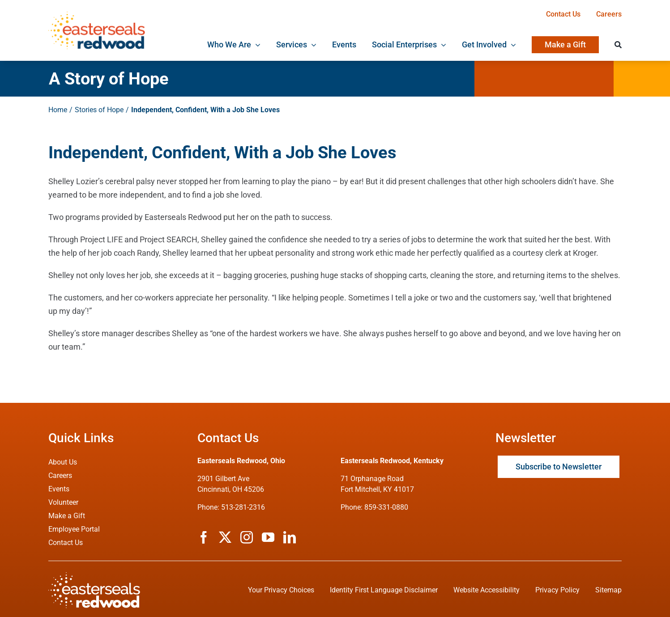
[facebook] (203, 537)
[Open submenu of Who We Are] (255, 45)
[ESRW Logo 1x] (96, 15)
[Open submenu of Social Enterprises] (441, 45)
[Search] (618, 45)
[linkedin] (289, 537)
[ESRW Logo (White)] (94, 576)
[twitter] (225, 537)
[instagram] (246, 537)
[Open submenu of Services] (311, 45)
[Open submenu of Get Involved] (511, 45)
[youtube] (268, 537)
